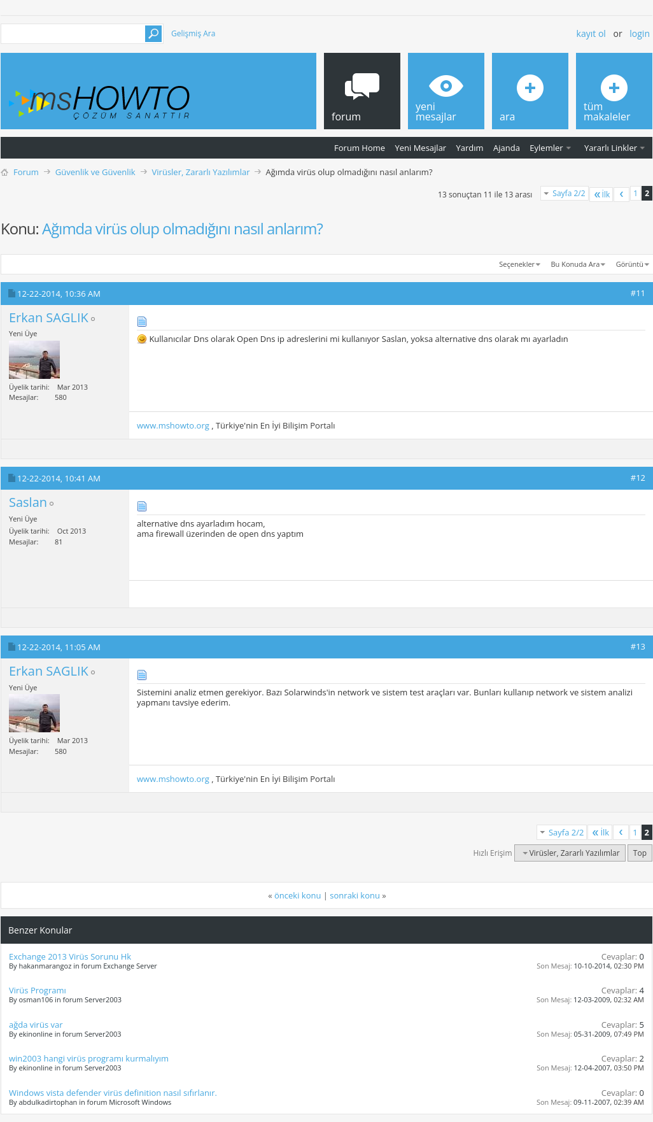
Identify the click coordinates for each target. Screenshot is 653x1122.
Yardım (470, 147)
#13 (638, 646)
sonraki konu (355, 895)
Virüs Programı (37, 990)
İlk (601, 194)
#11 (638, 293)
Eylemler (546, 147)
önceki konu (297, 895)
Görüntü (629, 264)
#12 (638, 477)
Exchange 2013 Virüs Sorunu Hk (70, 956)
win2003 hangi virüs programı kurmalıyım (89, 1058)
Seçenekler (517, 264)
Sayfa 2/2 (568, 193)
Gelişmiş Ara (193, 33)
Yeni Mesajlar (420, 147)
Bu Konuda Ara (575, 264)
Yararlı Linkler (610, 147)
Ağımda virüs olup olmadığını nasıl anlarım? (182, 228)
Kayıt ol (591, 33)
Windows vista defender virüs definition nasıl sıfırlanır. (113, 1092)
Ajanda (506, 147)
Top (640, 853)
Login (639, 33)
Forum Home (359, 147)
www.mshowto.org (173, 425)
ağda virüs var (36, 1024)
